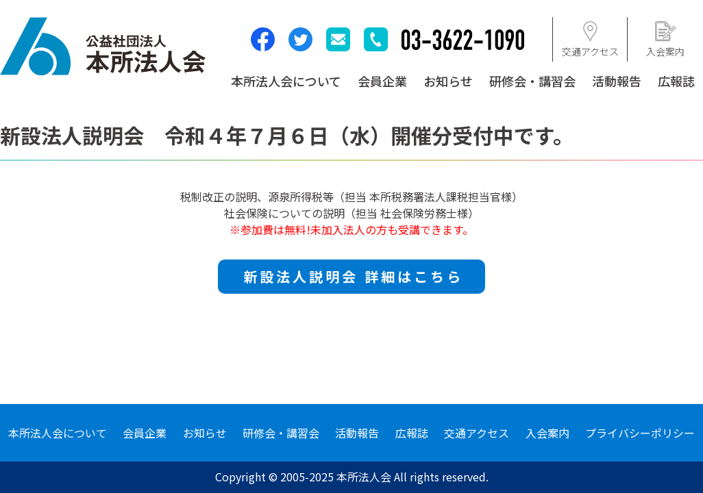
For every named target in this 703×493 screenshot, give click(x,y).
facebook (263, 39)
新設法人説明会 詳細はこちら (353, 276)
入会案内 (547, 433)
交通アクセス (476, 433)
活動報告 (616, 81)
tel (376, 39)
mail (338, 39)
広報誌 (676, 81)
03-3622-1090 (463, 39)
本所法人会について (286, 81)
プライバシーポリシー (640, 433)
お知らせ (448, 81)
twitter (300, 39)
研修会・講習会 (532, 81)
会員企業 (382, 81)
